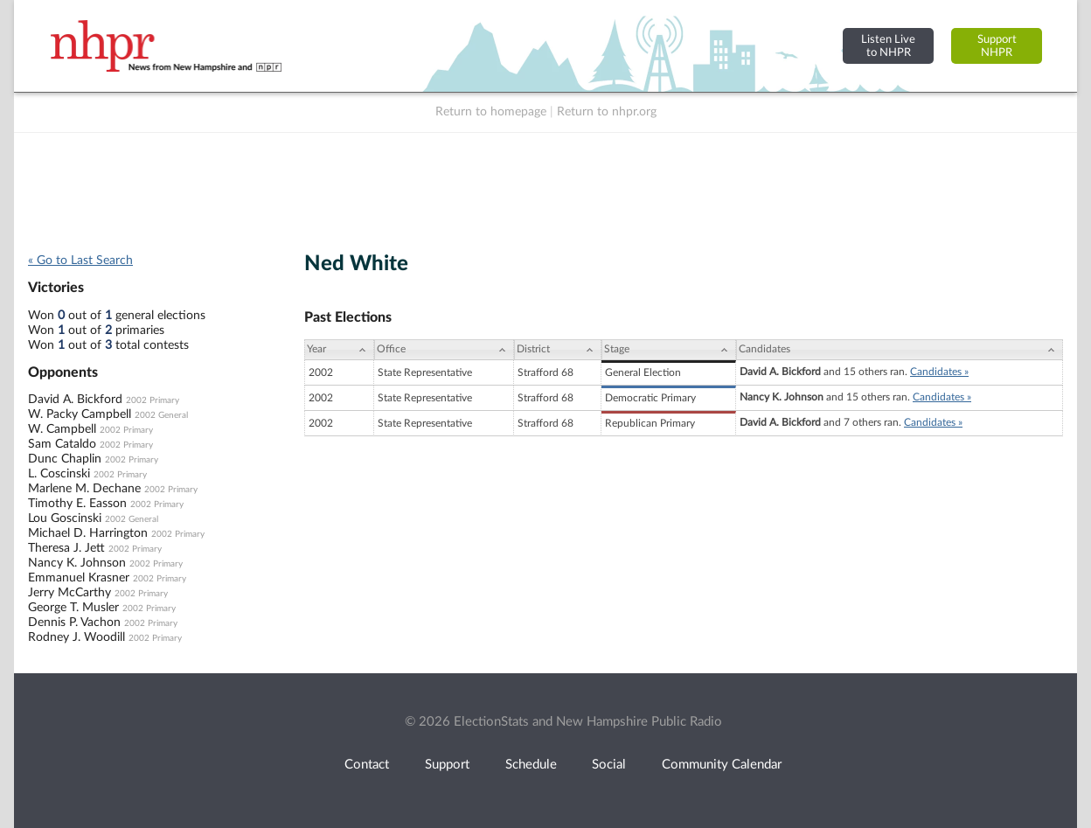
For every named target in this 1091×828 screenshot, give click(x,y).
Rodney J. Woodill (76, 637)
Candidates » (939, 371)
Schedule (531, 764)
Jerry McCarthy (69, 593)
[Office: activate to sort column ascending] (444, 349)
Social (609, 764)
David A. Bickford (75, 399)
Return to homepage (490, 112)
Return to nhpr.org (607, 112)
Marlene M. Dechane (84, 489)
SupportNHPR (997, 46)
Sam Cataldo (62, 444)
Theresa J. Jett (66, 548)
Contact (366, 764)
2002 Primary (152, 400)
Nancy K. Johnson (77, 563)
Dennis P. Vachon (74, 622)
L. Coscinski (59, 474)
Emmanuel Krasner (78, 578)
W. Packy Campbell (79, 414)
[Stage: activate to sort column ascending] (668, 349)
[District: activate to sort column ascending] (557, 349)
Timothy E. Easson (77, 503)
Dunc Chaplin (64, 459)
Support (447, 764)
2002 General (161, 415)
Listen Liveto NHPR (888, 46)
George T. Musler (73, 608)
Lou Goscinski (64, 518)
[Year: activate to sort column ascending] (339, 349)
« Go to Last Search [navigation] (80, 260)
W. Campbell (62, 429)
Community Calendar (722, 764)
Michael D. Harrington (88, 533)
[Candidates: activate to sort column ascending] (899, 349)
